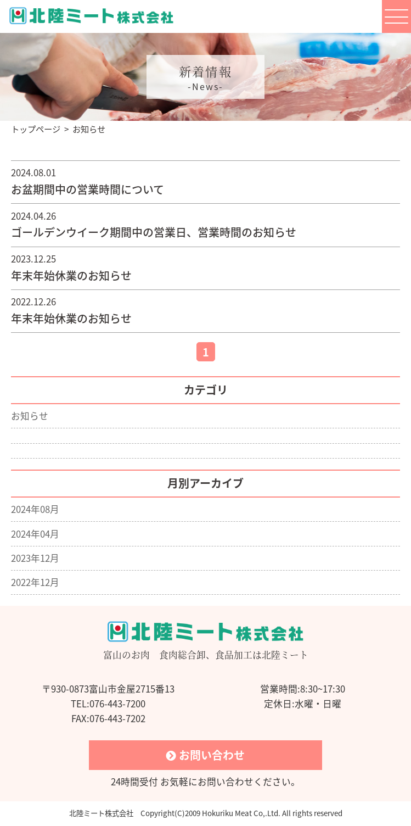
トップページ (35, 128)
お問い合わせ (205, 755)
